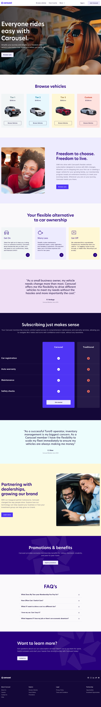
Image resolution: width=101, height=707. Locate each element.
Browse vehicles (41, 3)
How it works (53, 3)
